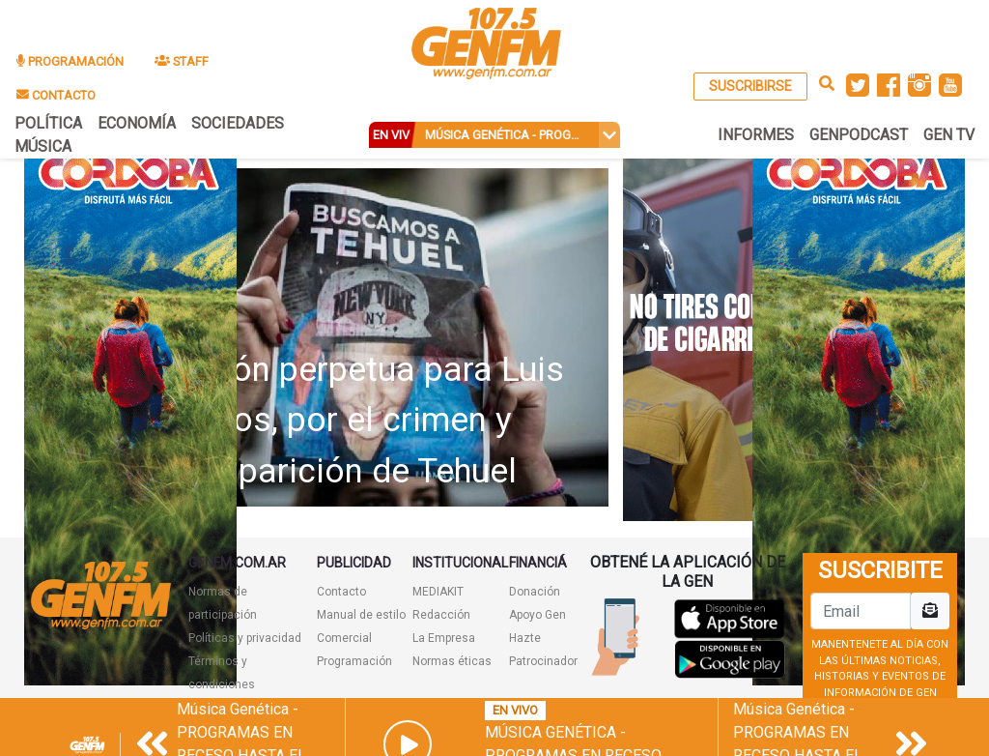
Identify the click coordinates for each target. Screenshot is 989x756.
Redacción (441, 615)
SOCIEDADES (237, 123)
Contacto (341, 591)
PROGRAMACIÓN (70, 61)
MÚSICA (42, 146)
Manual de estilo (361, 615)
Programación (354, 661)
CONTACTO (56, 95)
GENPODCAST (858, 135)
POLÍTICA (48, 123)
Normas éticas (452, 661)
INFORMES (756, 135)
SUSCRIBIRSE (750, 86)
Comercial (344, 638)
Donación (534, 591)
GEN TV (949, 135)
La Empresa (443, 638)
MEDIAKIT (438, 591)
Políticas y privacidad (244, 638)
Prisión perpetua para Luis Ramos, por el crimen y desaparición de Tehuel (363, 420)
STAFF (182, 61)
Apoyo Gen (537, 615)
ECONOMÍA (137, 123)
